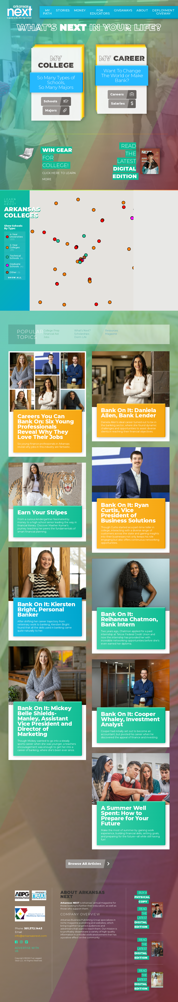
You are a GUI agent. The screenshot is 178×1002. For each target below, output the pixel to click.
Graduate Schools (16, 265)
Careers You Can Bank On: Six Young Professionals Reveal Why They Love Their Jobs (45, 426)
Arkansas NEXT (69, 902)
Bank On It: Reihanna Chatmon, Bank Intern (129, 619)
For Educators (100, 12)
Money (80, 10)
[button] (54, 239)
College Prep (51, 330)
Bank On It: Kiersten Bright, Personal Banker (46, 609)
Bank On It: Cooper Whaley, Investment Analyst (130, 719)
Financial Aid (51, 333)
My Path (47, 12)
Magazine (111, 333)
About (142, 10)
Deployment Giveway (163, 12)
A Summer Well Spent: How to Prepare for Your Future (125, 816)
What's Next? (82, 330)
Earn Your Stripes (42, 512)
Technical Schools (16, 256)
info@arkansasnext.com (31, 935)
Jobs (46, 337)
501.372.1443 (33, 928)
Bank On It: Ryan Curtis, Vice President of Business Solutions (128, 513)
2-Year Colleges (15, 247)
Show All (15, 277)
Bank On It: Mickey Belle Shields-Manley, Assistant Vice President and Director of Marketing (44, 721)
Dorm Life (80, 337)
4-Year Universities (16, 236)
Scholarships (81, 333)
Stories (63, 10)
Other (15, 272)
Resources (111, 330)
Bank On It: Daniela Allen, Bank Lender (128, 413)
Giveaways (123, 10)
